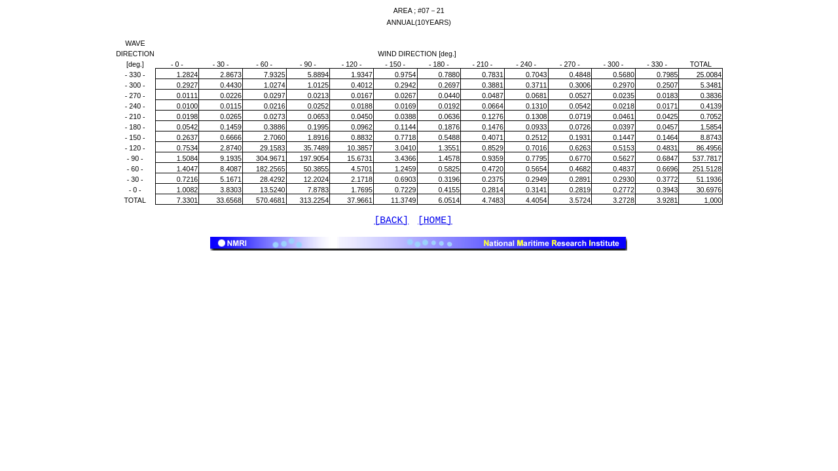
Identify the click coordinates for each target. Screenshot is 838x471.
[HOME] (435, 221)
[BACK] (391, 221)
